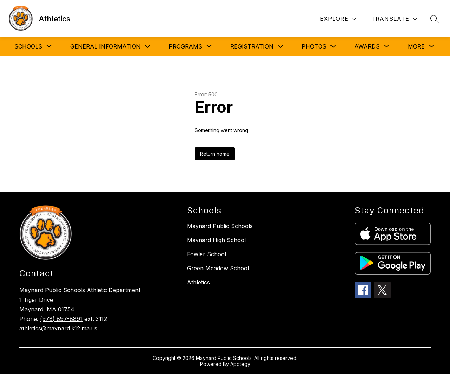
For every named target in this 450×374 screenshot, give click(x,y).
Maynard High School (216, 240)
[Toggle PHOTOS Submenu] (333, 46)
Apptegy (240, 364)
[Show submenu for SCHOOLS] (28, 46)
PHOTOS (314, 46)
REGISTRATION (252, 46)
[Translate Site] (394, 18)
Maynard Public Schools (220, 226)
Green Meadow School (218, 268)
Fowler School (206, 254)
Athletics (198, 282)
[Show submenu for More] (416, 46)
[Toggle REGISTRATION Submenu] (280, 46)
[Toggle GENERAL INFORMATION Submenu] (147, 46)
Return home (215, 154)
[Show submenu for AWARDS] (367, 46)
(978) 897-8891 (61, 318)
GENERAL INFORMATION (105, 46)
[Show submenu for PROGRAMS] (185, 46)
